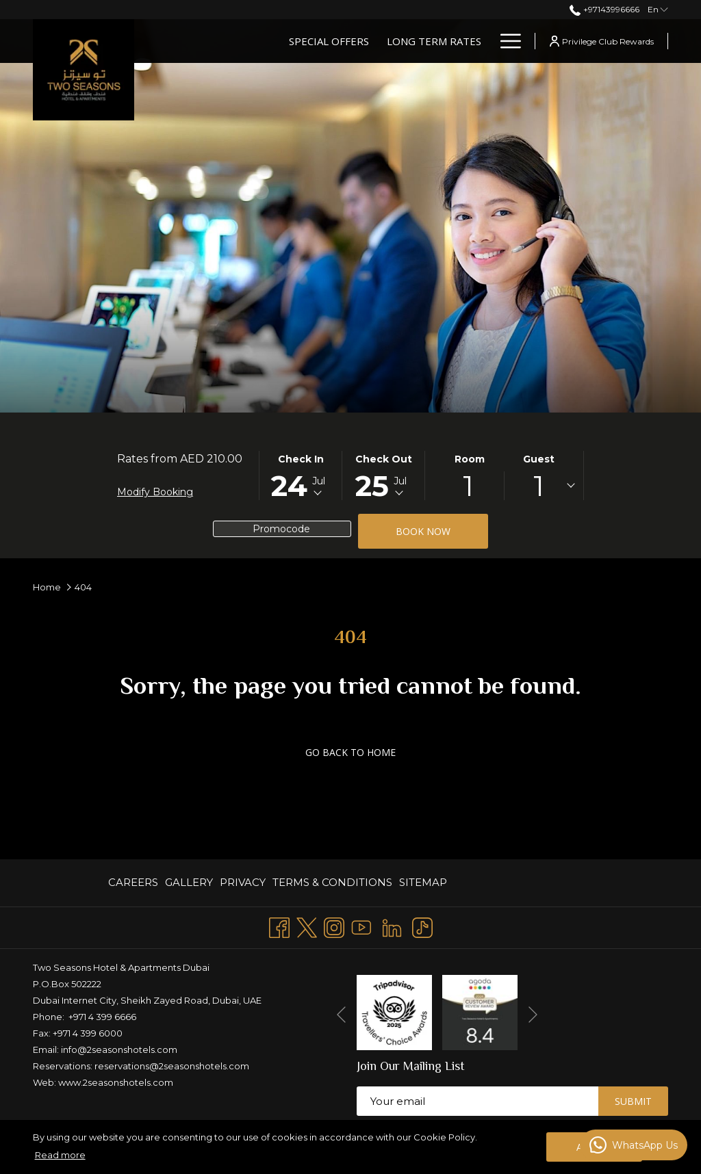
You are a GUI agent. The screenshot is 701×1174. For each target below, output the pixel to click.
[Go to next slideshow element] (532, 1014)
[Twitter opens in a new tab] (306, 925)
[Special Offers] (329, 41)
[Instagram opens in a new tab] (334, 925)
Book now (423, 531)
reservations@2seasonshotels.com (171, 1065)
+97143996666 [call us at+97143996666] (604, 9)
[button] (300, 475)
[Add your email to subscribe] (477, 1101)
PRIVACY (243, 882)
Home (47, 587)
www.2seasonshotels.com (115, 1082)
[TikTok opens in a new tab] (422, 925)
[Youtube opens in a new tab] (361, 925)
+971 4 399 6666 (102, 1016)
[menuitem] (135, 883)
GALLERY (189, 882)
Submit (633, 1101)
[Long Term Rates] (434, 41)
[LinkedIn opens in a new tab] (392, 925)
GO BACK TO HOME (350, 752)
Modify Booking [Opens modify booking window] (155, 492)
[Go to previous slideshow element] (341, 1014)
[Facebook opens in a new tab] (279, 925)
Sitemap (423, 882)
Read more (60, 1154)
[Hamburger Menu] (505, 41)
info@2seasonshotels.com (119, 1049)
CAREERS (133, 882)
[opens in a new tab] (394, 1011)
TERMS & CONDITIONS (332, 882)
